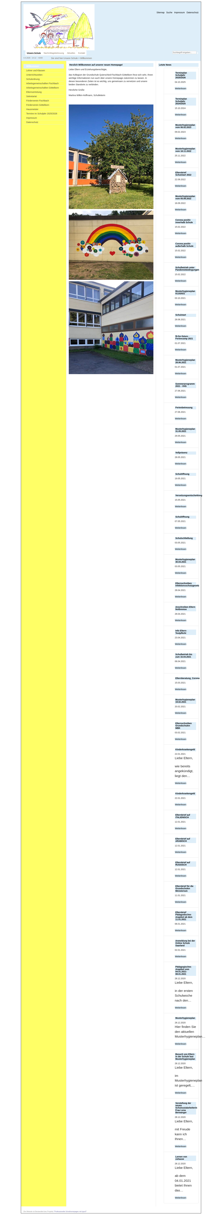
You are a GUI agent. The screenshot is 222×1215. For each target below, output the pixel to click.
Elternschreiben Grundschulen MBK (183, 725)
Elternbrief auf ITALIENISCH (182, 816)
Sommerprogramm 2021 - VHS (185, 385)
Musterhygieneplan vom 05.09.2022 (185, 197)
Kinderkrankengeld (185, 749)
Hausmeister (32, 109)
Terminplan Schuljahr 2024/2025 (181, 101)
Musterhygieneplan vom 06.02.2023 (185, 126)
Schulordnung (32, 79)
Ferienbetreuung (183, 407)
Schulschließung (184, 538)
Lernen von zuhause (181, 1157)
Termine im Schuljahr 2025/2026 (41, 113)
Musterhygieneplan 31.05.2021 (185, 430)
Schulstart (180, 315)
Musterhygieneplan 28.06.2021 (185, 361)
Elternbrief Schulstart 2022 (183, 173)
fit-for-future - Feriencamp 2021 (184, 337)
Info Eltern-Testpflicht (181, 631)
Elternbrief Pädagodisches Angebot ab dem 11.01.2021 (183, 916)
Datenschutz (193, 12)
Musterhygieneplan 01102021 (185, 292)
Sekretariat (31, 96)
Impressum (179, 12)
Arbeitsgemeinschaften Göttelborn (42, 87)
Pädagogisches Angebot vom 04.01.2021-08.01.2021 (183, 970)
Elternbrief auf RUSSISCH (182, 863)
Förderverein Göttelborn (37, 105)
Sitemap (160, 12)
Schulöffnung (182, 474)
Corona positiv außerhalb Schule (184, 244)
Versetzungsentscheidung (188, 495)
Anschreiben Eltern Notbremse (185, 608)
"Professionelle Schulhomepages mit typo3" (70, 1211)
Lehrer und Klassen (35, 70)
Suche (169, 12)
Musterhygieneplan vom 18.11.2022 (185, 149)
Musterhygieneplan (185, 1018)
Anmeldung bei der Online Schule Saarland (185, 943)
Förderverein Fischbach (37, 100)
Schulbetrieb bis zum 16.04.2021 (183, 655)
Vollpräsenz (181, 452)
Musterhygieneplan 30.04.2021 (185, 560)
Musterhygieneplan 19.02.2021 (185, 700)
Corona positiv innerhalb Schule (184, 221)
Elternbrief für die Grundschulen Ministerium (184, 888)
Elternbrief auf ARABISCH (182, 839)
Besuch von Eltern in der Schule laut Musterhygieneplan (185, 1056)
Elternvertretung (34, 92)
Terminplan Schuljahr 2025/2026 (181, 75)
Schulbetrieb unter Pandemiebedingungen (187, 268)
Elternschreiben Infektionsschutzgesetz (187, 584)
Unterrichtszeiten (34, 75)
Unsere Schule (71, 58)
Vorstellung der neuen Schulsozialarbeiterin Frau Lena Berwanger (186, 1108)
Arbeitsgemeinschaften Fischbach (42, 83)
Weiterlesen (180, 88)
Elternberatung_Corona (187, 678)
